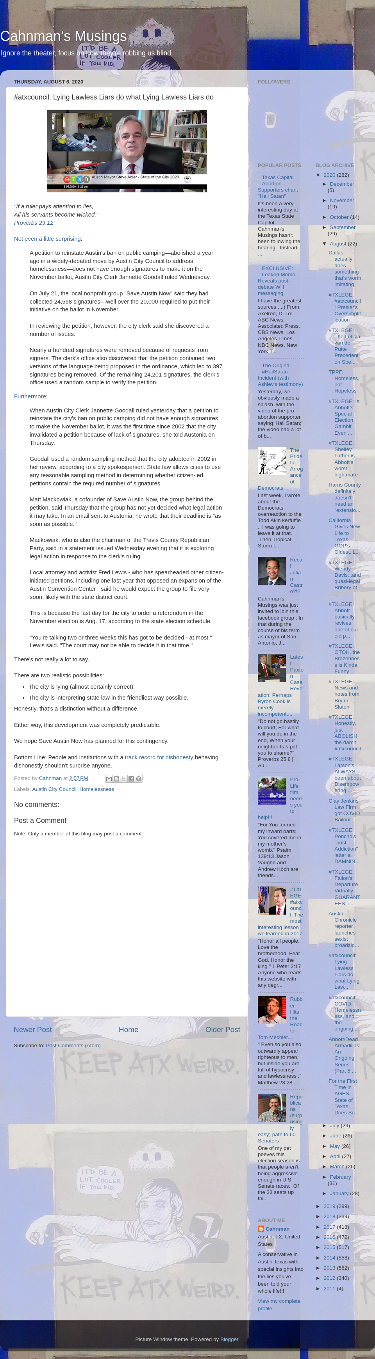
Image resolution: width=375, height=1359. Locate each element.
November (342, 200)
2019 (330, 1206)
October (340, 217)
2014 (330, 1258)
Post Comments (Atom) (73, 1045)
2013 (330, 1268)
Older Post (222, 1029)
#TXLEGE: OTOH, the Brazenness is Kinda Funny (344, 658)
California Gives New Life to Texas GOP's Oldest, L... (344, 536)
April (336, 1156)
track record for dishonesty (159, 757)
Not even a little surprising (47, 239)
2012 (330, 1278)
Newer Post (33, 1029)
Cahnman (278, 1229)
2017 (330, 1227)
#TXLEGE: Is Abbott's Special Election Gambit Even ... (344, 417)
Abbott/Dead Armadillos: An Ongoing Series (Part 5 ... (345, 1055)
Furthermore (30, 396)
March (338, 1166)
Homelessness (96, 789)
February (340, 1177)
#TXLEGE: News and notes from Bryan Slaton (344, 694)
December (342, 184)
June (336, 1136)
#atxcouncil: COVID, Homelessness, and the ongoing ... (345, 1013)
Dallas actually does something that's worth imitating (345, 268)
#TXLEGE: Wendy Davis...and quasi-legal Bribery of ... (345, 578)
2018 (330, 1216)
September (343, 227)
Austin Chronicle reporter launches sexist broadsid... (344, 929)
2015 (330, 1247)
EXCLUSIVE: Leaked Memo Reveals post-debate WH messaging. (276, 281)
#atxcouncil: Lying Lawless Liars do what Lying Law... (344, 971)
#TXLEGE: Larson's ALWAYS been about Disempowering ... (345, 774)
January (340, 1193)
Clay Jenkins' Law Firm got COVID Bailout (344, 810)
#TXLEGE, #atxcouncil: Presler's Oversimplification (345, 307)
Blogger (229, 1339)
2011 (330, 1288)
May (335, 1146)
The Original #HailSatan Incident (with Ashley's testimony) (280, 374)
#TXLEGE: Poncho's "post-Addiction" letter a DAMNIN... (344, 846)
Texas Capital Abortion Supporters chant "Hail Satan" (278, 186)
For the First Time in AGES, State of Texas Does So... (344, 1097)
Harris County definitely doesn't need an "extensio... (345, 497)
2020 (330, 175)
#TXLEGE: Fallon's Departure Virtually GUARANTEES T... (344, 887)
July (335, 1125)
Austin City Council (54, 789)
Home (128, 1029)
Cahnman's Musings (63, 36)
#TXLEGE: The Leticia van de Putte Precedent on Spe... (344, 346)
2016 (330, 1237)
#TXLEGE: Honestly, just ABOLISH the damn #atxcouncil (345, 732)
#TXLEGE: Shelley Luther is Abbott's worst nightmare (343, 459)
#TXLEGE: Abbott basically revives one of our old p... (343, 620)
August (339, 244)
